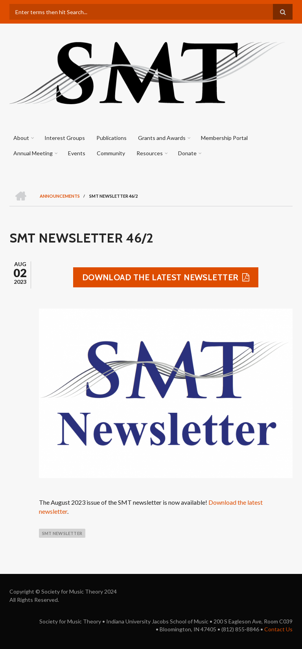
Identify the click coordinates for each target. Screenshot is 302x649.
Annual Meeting (33, 153)
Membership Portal (224, 137)
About (21, 137)
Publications (111, 137)
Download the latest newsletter (160, 277)
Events (76, 153)
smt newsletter (62, 533)
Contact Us (278, 629)
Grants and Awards (162, 137)
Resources (149, 153)
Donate (187, 153)
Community (111, 153)
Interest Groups (64, 137)
